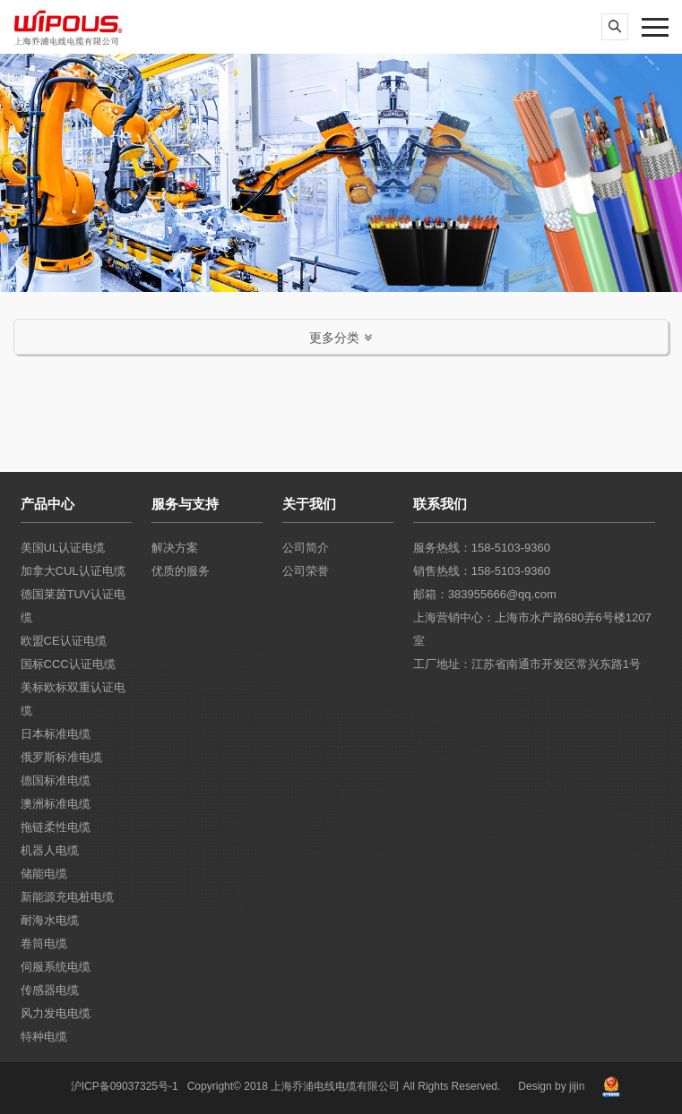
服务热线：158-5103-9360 (481, 547)
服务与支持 (185, 503)
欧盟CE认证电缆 (64, 640)
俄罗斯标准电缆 (61, 757)
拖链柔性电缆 (56, 827)
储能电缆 (44, 873)
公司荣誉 (305, 571)
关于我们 (309, 503)
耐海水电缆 (50, 920)
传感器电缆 (50, 990)
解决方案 (174, 547)
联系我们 (440, 503)
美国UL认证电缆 (63, 547)
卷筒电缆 (44, 943)
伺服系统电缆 (56, 966)
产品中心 (47, 503)
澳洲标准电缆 (56, 803)
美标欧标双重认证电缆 (73, 699)
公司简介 (305, 547)
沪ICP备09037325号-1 (124, 1086)
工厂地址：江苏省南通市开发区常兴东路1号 (527, 664)
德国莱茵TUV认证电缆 (73, 605)
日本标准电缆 (56, 734)
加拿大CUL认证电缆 (73, 571)
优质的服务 (180, 571)
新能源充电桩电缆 (67, 897)
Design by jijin (551, 1086)
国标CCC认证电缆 (68, 664)
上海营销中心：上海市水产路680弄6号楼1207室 (532, 629)
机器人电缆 (50, 850)
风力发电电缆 (56, 1013)
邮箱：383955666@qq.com (485, 594)
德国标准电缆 (56, 780)
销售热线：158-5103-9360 (481, 571)
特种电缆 (44, 1036)
